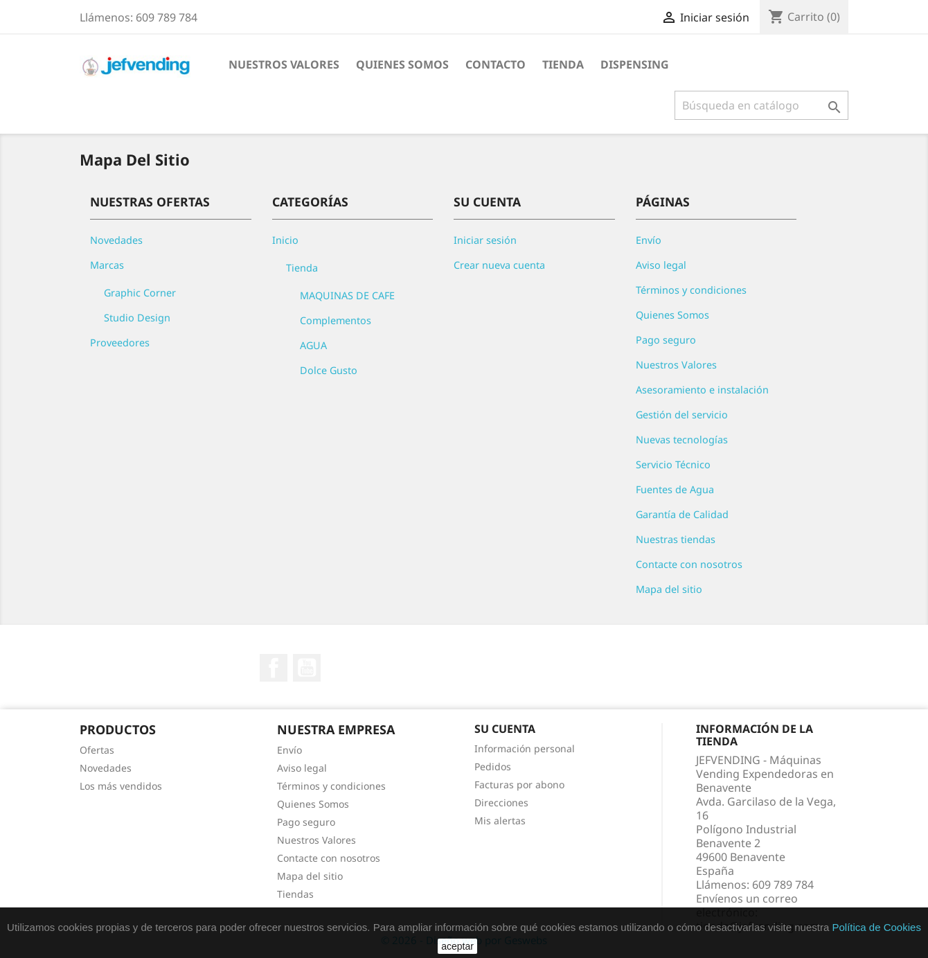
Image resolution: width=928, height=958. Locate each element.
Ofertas (97, 749)
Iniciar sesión (485, 240)
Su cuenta (504, 728)
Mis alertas (500, 820)
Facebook (273, 668)
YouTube (307, 668)
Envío (648, 240)
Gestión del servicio (682, 414)
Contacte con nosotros (689, 564)
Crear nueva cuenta (499, 265)
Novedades (116, 240)
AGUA (313, 345)
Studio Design (137, 317)
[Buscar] (761, 105)
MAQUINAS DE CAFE (347, 295)
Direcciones (501, 802)
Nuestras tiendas (675, 539)
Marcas (107, 265)
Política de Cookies (876, 927)
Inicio (285, 240)
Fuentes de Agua (675, 489)
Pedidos (492, 766)
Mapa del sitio (669, 589)
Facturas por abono (519, 784)
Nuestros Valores (676, 364)
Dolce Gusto (328, 370)
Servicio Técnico (673, 464)
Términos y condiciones (691, 289)
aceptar (457, 946)
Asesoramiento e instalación (702, 389)
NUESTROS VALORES (284, 64)
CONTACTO (495, 64)
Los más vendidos (121, 785)
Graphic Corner (140, 292)
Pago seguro (666, 339)
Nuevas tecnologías (682, 439)
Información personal (524, 748)
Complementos (335, 320)
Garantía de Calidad (682, 514)
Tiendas (295, 894)
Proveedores (120, 342)
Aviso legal (661, 265)
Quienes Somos (672, 314)
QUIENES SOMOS (402, 64)
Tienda (563, 64)
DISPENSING (634, 64)
